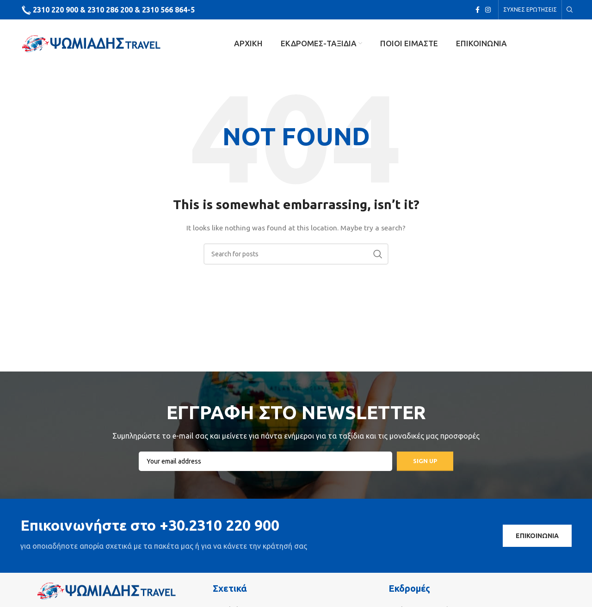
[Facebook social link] (477, 10)
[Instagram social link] (487, 10)
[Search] (568, 9)
